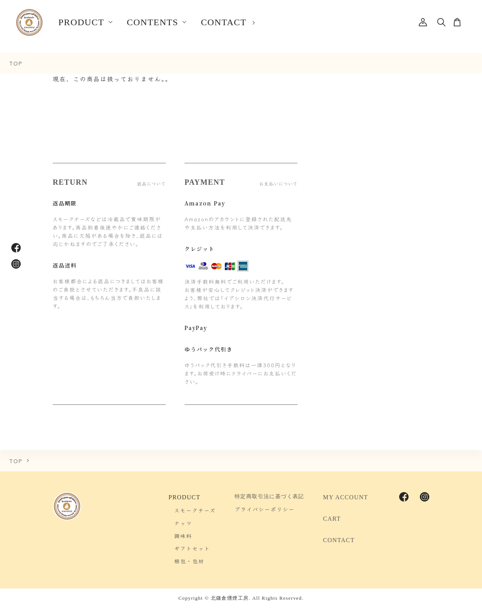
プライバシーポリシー (264, 509)
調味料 (183, 536)
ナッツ (183, 523)
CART (332, 518)
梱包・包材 (189, 561)
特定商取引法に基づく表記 (269, 496)
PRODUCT (81, 22)
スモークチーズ (195, 510)
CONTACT (223, 22)
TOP (16, 63)
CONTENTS (152, 22)
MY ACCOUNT (345, 497)
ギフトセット (192, 548)
